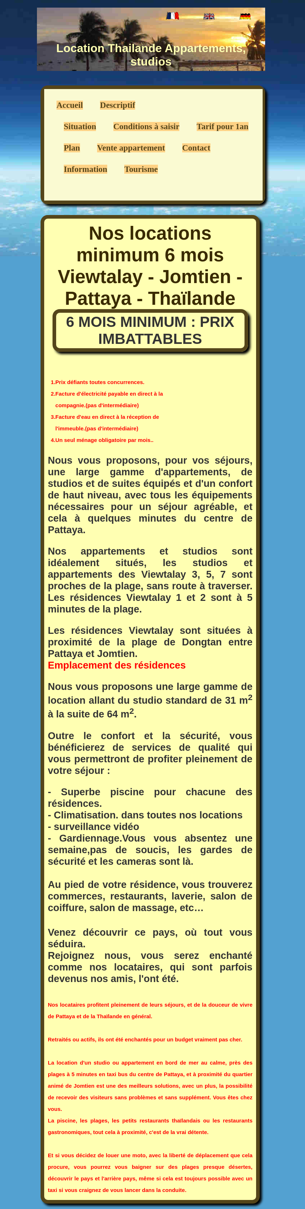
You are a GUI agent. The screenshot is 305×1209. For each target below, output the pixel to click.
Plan (72, 147)
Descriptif (117, 105)
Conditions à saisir (146, 126)
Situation (80, 126)
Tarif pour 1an (222, 126)
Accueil (70, 105)
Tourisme (141, 169)
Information (85, 169)
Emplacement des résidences (117, 665)
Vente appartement (131, 147)
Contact (196, 147)
